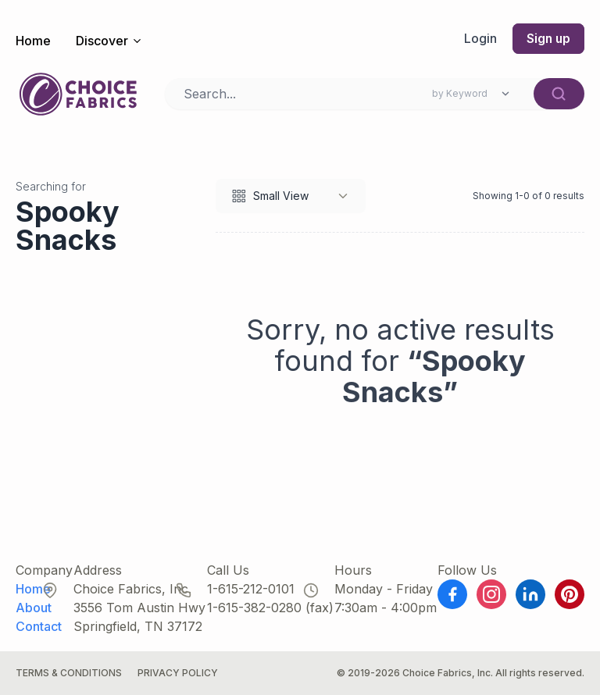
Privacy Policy (178, 673)
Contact (39, 626)
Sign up (547, 39)
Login (478, 39)
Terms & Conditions (69, 673)
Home (33, 40)
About (34, 607)
